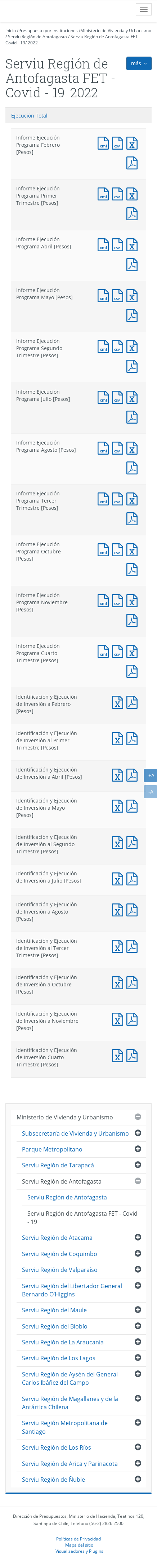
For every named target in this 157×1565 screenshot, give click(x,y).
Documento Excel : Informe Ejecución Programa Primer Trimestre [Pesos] (133, 193)
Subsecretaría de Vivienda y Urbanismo (75, 1133)
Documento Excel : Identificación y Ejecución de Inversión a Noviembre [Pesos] (119, 1018)
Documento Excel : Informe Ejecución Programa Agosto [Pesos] (133, 447)
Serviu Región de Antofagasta (37, 37)
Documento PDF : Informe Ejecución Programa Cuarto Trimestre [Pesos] (133, 670)
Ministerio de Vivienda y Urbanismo (115, 30)
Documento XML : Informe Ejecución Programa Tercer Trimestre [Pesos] (105, 498)
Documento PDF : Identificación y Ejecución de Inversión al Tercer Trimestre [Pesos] (133, 945)
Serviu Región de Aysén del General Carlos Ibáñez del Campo (70, 1378)
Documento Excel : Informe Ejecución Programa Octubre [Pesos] (133, 549)
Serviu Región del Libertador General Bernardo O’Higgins (72, 1290)
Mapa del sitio (79, 1545)
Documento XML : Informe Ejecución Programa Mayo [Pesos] (105, 295)
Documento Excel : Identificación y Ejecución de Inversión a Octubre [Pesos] (119, 982)
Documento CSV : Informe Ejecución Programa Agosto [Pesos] (119, 447)
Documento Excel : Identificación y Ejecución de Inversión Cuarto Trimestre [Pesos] (119, 1055)
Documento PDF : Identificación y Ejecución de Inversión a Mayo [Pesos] (133, 805)
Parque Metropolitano (52, 1149)
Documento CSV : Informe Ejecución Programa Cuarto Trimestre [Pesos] (119, 650)
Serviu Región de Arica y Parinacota (70, 1464)
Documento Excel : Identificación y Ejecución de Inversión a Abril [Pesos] (119, 774)
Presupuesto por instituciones (48, 30)
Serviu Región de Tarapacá (58, 1165)
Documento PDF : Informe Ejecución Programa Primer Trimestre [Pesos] (133, 213)
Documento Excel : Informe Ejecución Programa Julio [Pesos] (133, 396)
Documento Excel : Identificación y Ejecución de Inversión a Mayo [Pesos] (119, 805)
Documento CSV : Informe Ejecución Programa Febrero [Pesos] (119, 142)
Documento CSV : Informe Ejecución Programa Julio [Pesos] (119, 396)
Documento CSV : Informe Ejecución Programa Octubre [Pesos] (119, 549)
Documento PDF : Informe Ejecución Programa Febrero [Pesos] (133, 162)
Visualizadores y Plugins (79, 1551)
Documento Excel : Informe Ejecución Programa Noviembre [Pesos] (133, 600)
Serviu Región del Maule (54, 1310)
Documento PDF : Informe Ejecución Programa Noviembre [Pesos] (133, 619)
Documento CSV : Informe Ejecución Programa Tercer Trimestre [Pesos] (119, 498)
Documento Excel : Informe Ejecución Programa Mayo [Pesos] (133, 295)
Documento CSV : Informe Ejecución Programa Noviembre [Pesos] (119, 600)
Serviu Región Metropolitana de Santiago (65, 1427)
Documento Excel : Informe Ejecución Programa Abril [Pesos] (133, 244)
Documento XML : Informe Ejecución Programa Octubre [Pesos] (105, 549)
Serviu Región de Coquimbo (59, 1254)
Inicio (10, 30)
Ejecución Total (29, 115)
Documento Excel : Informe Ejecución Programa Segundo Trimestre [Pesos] (133, 345)
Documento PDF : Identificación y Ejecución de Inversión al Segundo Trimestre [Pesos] (133, 842)
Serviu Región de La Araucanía (63, 1342)
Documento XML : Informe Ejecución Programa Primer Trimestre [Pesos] (105, 193)
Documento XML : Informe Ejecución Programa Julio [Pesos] (105, 396)
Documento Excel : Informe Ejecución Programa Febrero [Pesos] (133, 142)
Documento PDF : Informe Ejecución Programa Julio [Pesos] (133, 416)
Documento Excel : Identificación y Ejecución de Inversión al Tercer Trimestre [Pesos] (119, 945)
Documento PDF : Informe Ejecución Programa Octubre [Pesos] (133, 569)
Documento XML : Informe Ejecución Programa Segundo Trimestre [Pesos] (105, 345)
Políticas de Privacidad (78, 1539)
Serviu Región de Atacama (57, 1238)
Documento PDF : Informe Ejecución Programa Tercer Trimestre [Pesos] (133, 518)
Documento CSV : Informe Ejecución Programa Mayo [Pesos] (119, 295)
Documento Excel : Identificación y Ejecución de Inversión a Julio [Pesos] (119, 878)
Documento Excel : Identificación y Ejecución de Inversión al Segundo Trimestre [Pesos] (119, 842)
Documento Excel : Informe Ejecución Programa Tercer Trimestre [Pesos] (133, 498)
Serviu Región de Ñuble (53, 1480)
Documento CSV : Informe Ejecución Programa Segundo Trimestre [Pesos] (119, 345)
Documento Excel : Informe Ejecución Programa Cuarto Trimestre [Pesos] (133, 650)
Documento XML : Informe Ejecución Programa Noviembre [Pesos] (105, 600)
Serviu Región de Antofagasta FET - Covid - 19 (82, 1218)
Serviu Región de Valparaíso (60, 1270)
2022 (33, 43)
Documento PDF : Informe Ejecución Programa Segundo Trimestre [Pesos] (133, 365)
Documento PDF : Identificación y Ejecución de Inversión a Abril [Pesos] (133, 774)
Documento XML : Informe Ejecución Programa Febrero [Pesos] (105, 142)
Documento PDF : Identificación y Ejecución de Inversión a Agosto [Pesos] (133, 909)
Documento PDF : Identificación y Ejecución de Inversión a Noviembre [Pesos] (133, 1018)
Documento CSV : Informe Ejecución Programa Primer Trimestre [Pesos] (119, 193)
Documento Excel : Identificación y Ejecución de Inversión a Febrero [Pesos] (119, 701)
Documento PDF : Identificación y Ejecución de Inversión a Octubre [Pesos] (133, 982)
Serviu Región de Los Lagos (58, 1358)
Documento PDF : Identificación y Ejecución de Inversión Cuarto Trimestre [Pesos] (133, 1055)
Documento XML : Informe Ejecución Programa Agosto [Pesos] (105, 447)
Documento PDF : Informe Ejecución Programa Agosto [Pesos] (133, 467)
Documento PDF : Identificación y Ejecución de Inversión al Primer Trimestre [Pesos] (133, 738)
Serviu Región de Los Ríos (56, 1447)
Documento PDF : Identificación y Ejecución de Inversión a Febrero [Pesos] (133, 701)
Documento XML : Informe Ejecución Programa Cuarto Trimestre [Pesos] (105, 650)
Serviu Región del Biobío (55, 1326)
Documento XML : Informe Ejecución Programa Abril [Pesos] (105, 244)
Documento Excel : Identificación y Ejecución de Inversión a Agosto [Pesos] (119, 909)
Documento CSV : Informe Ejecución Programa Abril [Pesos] (119, 244)
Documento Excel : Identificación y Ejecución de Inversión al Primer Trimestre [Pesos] (119, 738)
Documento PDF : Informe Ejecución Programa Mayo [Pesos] (133, 314)
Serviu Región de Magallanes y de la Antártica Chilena (70, 1403)
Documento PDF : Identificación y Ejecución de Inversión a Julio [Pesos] (133, 878)
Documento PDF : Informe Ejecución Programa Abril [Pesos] (133, 264)
